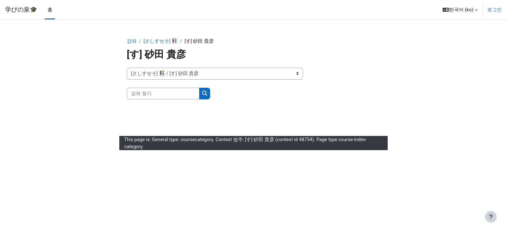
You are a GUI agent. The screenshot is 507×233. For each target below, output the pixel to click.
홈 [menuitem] (50, 10)
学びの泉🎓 (21, 9)
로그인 (494, 10)
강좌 (131, 41)
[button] (460, 9)
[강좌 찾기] (163, 94)
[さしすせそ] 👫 (161, 41)
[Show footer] (491, 217)
